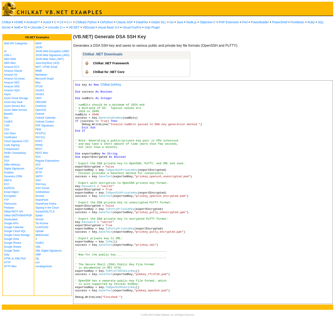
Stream (39, 219)
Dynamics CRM (13, 176)
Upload (39, 231)
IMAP (38, 43)
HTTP (7, 262)
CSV (6, 129)
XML (38, 246)
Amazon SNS (12, 86)
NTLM (39, 86)
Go (171, 22)
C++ (69, 22)
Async (7, 94)
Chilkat (6, 22)
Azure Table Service (15, 109)
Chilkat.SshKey (110, 84)
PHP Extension (229, 22)
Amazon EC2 (11, 66)
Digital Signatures (14, 168)
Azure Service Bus (14, 106)
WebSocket (42, 235)
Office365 (40, 102)
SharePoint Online (45, 203)
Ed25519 (9, 188)
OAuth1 (39, 90)
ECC (6, 184)
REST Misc (41, 152)
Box (6, 117)
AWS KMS (10, 59)
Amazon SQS (12, 90)
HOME (18, 22)
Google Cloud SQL (15, 231)
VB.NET (74, 27)
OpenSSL (41, 109)
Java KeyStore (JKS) (47, 63)
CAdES (8, 121)
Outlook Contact (44, 121)
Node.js (191, 22)
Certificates (10, 137)
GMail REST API (13, 211)
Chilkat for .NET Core (109, 72)
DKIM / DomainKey (15, 152)
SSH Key (40, 184)
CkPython (106, 22)
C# (61, 22)
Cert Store (10, 133)
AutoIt (47, 22)
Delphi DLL (158, 22)
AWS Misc (10, 63)
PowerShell (279, 22)
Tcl (25, 27)
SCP (38, 164)
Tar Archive (41, 223)
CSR (6, 125)
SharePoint (41, 199)
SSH (38, 180)
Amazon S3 (10, 74)
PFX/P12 (40, 133)
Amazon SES (11, 82)
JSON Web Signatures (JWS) (52, 55)
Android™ (33, 22)
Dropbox (9, 172)
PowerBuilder (260, 22)
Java (180, 22)
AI (5, 51)
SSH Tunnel (42, 188)
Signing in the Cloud (47, 207)
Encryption (10, 195)
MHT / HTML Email (46, 66)
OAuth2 (39, 94)
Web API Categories (15, 43)
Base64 (8, 113)
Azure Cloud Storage (16, 98)
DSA (6, 160)
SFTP (38, 172)
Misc (38, 82)
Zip (37, 258)
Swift (17, 27)
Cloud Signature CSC (16, 141)
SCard (39, 168)
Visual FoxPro (131, 27)
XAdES (39, 242)
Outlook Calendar (45, 117)
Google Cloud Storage (17, 235)
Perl (245, 22)
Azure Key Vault (13, 102)
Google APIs (11, 223)
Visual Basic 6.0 (108, 27)
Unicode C (37, 27)
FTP (6, 199)
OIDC (38, 98)
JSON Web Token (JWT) (49, 59)
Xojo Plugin (152, 27)
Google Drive (11, 238)
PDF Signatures (44, 125)
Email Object (11, 192)
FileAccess (10, 203)
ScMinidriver (42, 192)
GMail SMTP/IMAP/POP (18, 215)
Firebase (9, 207)
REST (38, 149)
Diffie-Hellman (12, 164)
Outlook (39, 113)
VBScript (88, 27)
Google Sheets (12, 246)
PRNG (39, 145)
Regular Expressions (47, 160)
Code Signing (12, 145)
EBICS (8, 180)
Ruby (311, 22)
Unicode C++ (57, 27)
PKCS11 (40, 137)
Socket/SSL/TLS (44, 211)
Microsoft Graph (44, 78)
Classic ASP (124, 22)
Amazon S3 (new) (14, 78)
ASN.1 (7, 55)
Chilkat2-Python (86, 22)
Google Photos (12, 242)
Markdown (41, 74)
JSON (38, 47)
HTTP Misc (10, 266)
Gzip (6, 254)
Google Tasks (12, 250)
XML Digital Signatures (48, 250)
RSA (38, 156)
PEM (38, 129)
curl (37, 262)
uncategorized (43, 266)
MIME (38, 70)
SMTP (39, 176)
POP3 (38, 141)
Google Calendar (14, 227)
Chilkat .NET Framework (111, 63)
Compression (11, 149)
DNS (6, 156)
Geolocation (11, 219)
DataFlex (142, 22)
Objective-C (207, 22)
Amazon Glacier (13, 70)
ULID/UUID (41, 227)
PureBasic (297, 22)
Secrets (39, 195)
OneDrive (40, 106)
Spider (39, 215)
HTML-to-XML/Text (15, 258)
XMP (38, 254)
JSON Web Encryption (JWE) (52, 51)
